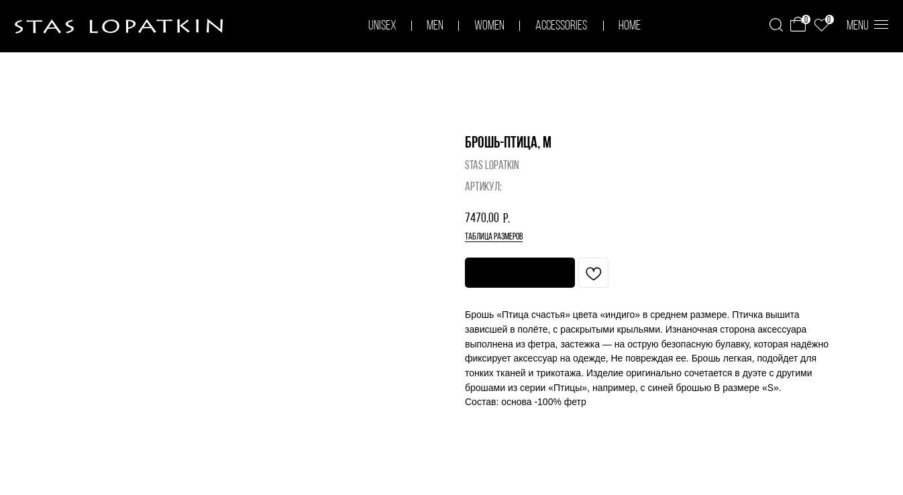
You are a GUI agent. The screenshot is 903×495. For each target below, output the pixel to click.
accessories (561, 26)
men (435, 26)
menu (858, 26)
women (489, 26)
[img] (776, 25)
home (630, 26)
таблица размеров (494, 237)
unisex (382, 26)
